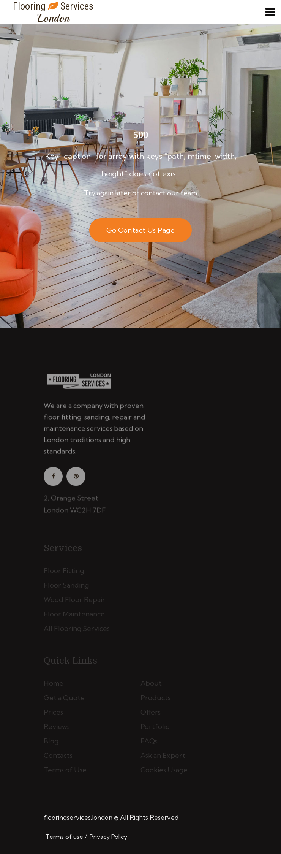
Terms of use (64, 836)
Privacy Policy (108, 836)
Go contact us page (140, 230)
